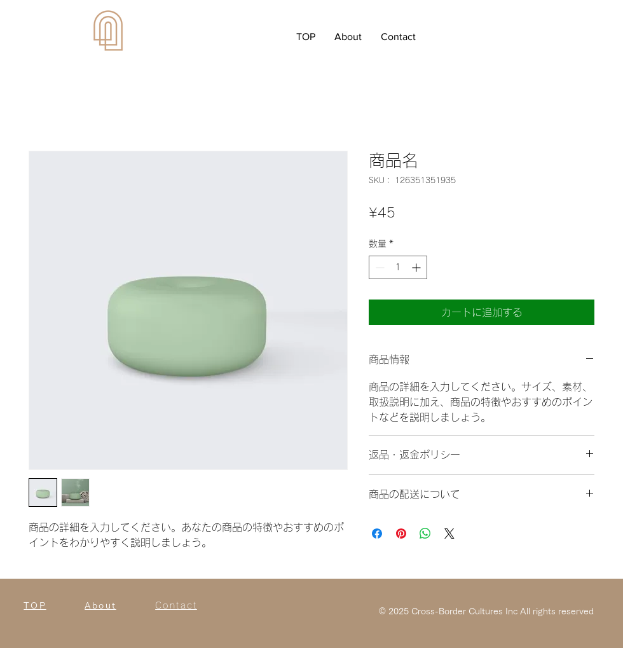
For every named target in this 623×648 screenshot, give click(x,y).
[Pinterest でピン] (401, 533)
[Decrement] (379, 267)
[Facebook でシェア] (377, 533)
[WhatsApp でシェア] (425, 533)
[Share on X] (449, 533)
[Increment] (417, 267)
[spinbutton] (398, 267)
